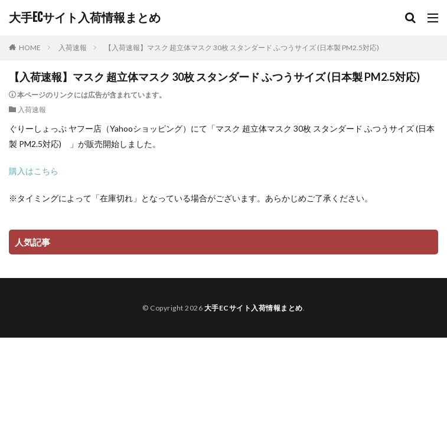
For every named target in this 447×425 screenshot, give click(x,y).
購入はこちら (33, 171)
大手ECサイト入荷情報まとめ (85, 18)
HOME (30, 47)
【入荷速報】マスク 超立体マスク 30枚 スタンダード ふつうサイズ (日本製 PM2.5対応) (245, 47)
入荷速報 (72, 47)
